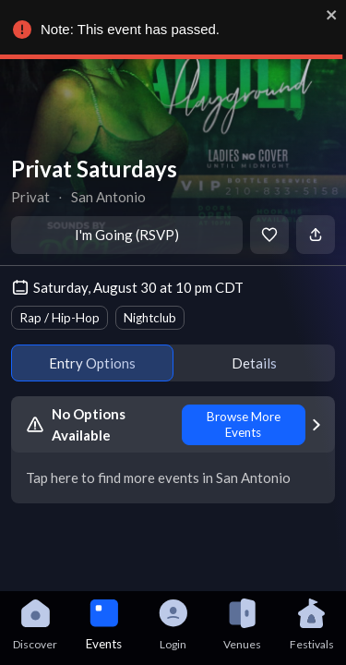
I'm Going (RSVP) (127, 234)
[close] (332, 14)
